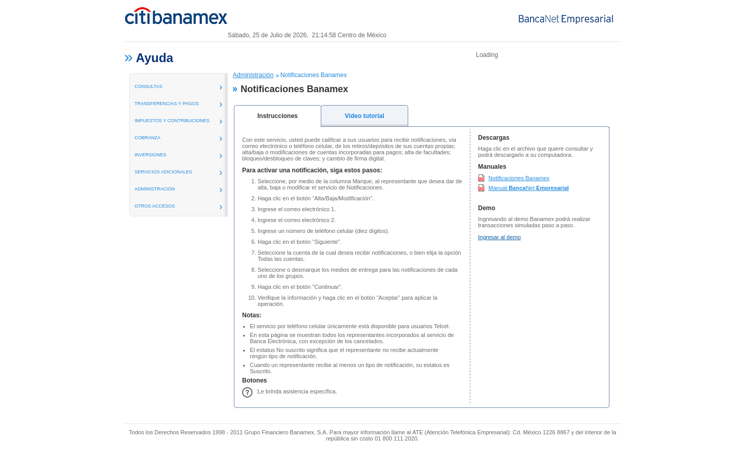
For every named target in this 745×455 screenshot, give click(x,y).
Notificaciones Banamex (518, 178)
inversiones (151, 154)
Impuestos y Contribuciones (172, 120)
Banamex (176, 20)
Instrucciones (277, 116)
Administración (253, 75)
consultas (148, 86)
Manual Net (528, 188)
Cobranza (147, 137)
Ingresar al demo (499, 237)
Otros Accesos (155, 206)
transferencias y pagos (167, 103)
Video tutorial (364, 116)
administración (155, 189)
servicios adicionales (163, 171)
